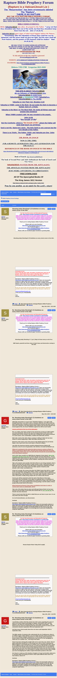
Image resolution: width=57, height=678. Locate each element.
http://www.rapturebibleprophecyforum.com (33, 225)
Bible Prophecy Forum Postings (24, 192)
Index (11, 192)
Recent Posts (4, 193)
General (14, 192)
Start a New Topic (4, 201)
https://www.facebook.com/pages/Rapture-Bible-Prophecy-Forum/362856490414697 (33, 228)
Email (15, 303)
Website (30, 305)
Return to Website (5, 192)
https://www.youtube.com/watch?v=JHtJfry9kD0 (35, 315)
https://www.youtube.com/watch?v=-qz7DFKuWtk (35, 519)
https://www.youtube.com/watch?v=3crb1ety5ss (35, 214)
